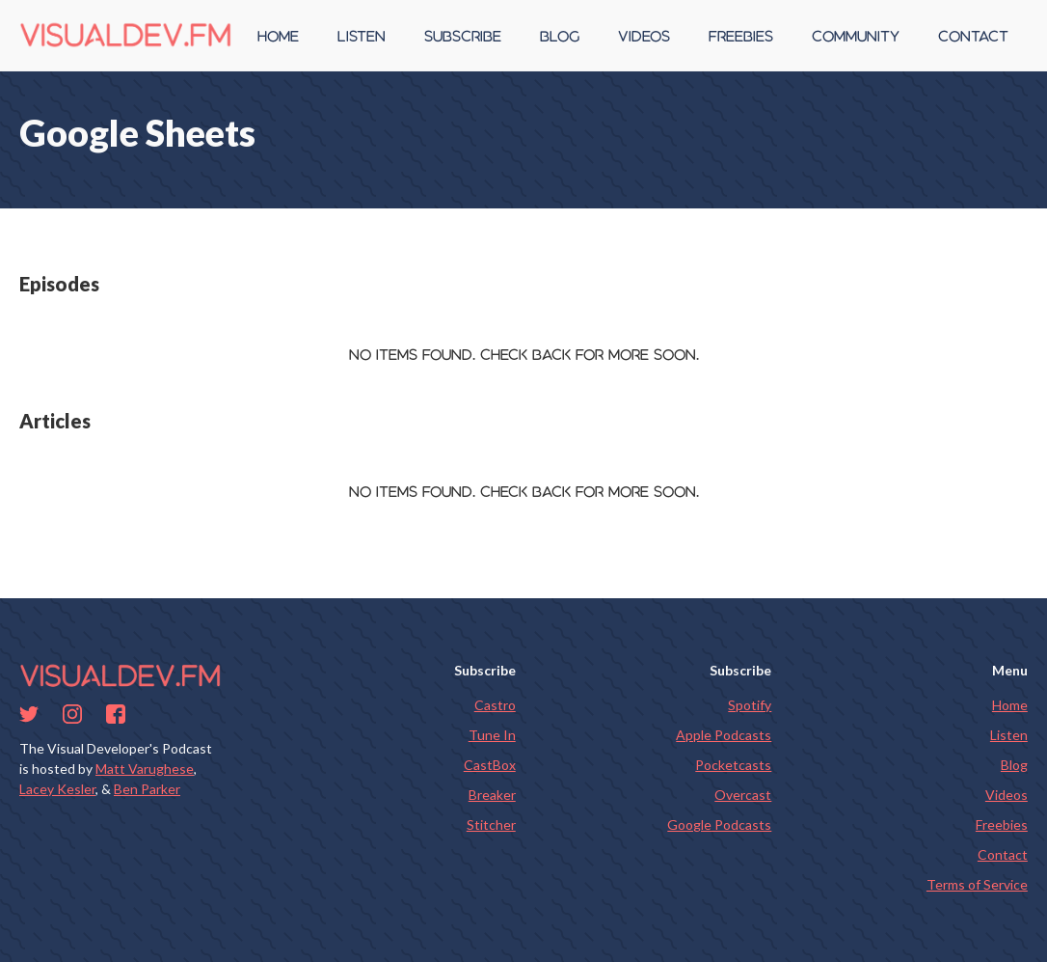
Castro (495, 705)
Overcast (742, 794)
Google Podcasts (719, 824)
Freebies (1002, 824)
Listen (1009, 735)
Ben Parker (147, 789)
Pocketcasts (733, 764)
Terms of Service (977, 884)
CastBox (490, 764)
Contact (1003, 854)
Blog (1014, 764)
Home (1010, 705)
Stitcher (491, 824)
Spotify (749, 705)
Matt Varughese (144, 768)
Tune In (492, 735)
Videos (1006, 794)
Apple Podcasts (723, 735)
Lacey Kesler (57, 789)
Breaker (492, 794)
